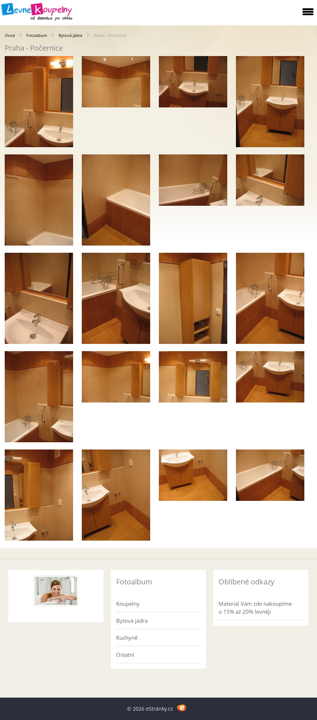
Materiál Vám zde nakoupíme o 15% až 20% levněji (255, 607)
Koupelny (128, 603)
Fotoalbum (36, 35)
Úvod (10, 35)
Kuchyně (127, 637)
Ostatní (125, 654)
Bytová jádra (70, 35)
